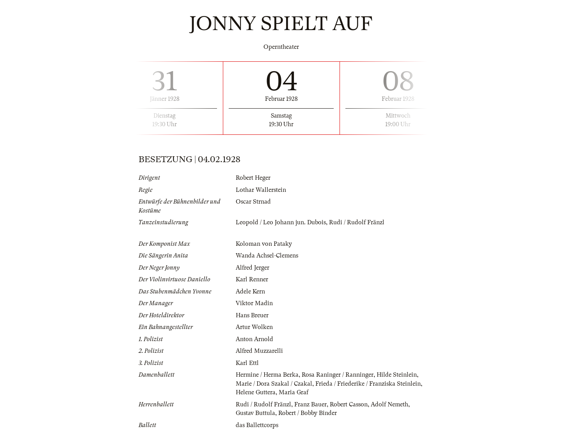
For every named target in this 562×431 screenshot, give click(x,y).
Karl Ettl (247, 363)
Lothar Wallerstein (261, 189)
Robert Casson (349, 404)
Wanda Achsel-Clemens (267, 255)
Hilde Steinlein (397, 374)
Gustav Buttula (255, 413)
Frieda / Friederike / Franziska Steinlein (368, 383)
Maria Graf (293, 392)
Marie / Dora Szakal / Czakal (274, 383)
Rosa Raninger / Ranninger (337, 374)
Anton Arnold (254, 339)
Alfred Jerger (252, 267)
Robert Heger (253, 177)
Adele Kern (250, 291)
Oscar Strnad (253, 201)
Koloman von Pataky (264, 243)
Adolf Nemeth (389, 404)
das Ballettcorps (257, 425)
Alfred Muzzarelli (259, 350)
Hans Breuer (252, 315)
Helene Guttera (256, 392)
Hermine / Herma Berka (267, 374)
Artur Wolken (254, 327)
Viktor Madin (254, 303)
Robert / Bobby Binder (307, 413)
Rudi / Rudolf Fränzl (356, 222)
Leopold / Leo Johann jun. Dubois (281, 222)
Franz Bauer (310, 404)
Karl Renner (252, 279)
